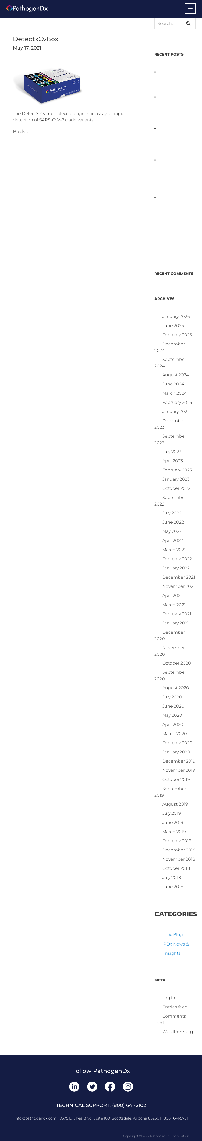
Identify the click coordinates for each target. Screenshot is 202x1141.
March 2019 (174, 831)
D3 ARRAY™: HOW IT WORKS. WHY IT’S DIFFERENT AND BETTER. (172, 141)
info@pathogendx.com (35, 1118)
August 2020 (175, 687)
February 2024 (177, 402)
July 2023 (171, 451)
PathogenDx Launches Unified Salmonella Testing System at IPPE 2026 (174, 110)
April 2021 (172, 595)
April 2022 (172, 540)
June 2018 (172, 886)
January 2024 (176, 411)
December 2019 (178, 761)
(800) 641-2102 (129, 1105)
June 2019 (172, 822)
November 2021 (178, 586)
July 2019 (171, 813)
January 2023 (176, 479)
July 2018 (171, 877)
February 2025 (177, 334)
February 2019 (176, 840)
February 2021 (176, 613)
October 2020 (176, 663)
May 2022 (172, 531)
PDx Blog (173, 934)
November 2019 (178, 770)
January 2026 (176, 316)
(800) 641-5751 (175, 1118)
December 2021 (178, 577)
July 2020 (172, 696)
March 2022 (174, 549)
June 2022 (173, 522)
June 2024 (173, 384)
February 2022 (177, 558)
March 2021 (174, 604)
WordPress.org (177, 1031)
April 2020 (172, 724)
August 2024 (175, 374)
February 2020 (177, 742)
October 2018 (176, 868)
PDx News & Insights (176, 949)
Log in (168, 997)
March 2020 (174, 733)
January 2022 (176, 568)
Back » (21, 131)
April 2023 (172, 460)
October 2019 (176, 779)
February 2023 (177, 470)
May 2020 (172, 715)
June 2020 (173, 706)
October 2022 (176, 488)
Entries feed (175, 1006)
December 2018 (178, 849)
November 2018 (178, 859)
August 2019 (175, 804)
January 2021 (175, 623)
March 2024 (174, 393)
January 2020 (176, 751)
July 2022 (171, 512)
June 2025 (173, 325)
